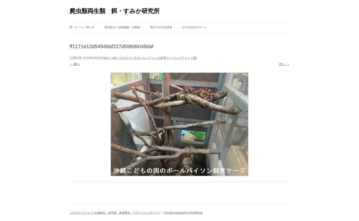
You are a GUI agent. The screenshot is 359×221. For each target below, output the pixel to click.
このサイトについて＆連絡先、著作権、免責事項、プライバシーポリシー (115, 212)
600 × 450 (110, 58)
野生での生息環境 (161, 27)
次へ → (284, 64)
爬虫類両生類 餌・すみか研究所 (115, 11)
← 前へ (75, 64)
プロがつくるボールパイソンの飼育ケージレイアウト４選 (157, 58)
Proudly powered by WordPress (183, 212)
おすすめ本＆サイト (194, 27)
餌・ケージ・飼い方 (82, 27)
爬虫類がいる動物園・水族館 (122, 27)
